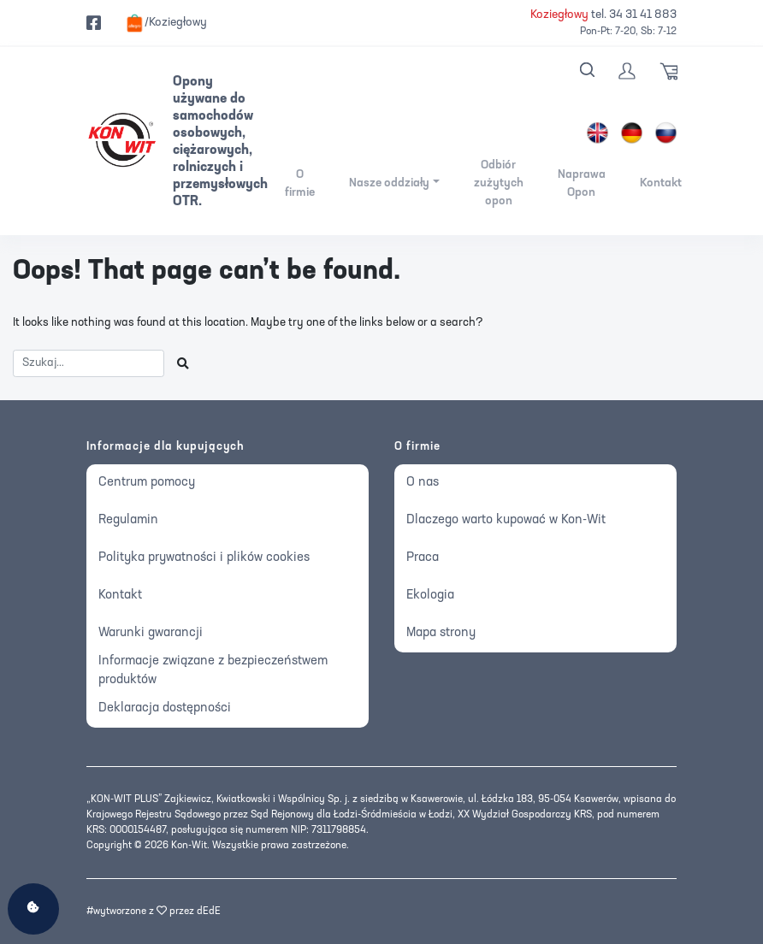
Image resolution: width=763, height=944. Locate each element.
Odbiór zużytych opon (498, 183)
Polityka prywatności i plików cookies (204, 558)
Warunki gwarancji (150, 633)
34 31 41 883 (643, 15)
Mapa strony (441, 633)
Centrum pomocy (146, 482)
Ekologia (430, 595)
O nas (422, 482)
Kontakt (661, 183)
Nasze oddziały (389, 183)
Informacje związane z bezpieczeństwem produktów (213, 671)
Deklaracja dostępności (164, 708)
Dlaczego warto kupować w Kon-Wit (506, 520)
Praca (422, 558)
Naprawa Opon (582, 183)
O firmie (300, 183)
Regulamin (128, 520)
